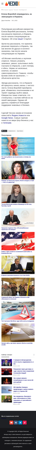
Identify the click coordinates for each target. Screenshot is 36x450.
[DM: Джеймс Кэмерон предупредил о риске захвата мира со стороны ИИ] (6, 389)
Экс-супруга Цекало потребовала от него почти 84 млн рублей (23, 380)
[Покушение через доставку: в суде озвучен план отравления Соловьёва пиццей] (6, 371)
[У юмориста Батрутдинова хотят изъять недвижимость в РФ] (6, 362)
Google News (7, 118)
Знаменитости (11, 131)
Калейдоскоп (23, 10)
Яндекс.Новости (19, 115)
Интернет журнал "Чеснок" (9, 10)
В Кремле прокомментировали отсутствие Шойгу (15, 275)
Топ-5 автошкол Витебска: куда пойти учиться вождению (17, 321)
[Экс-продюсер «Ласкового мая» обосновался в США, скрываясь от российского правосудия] (6, 398)
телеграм (7, 123)
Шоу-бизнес (20, 131)
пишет (20, 39)
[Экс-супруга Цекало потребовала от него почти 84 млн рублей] (6, 380)
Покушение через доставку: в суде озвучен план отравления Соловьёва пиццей (23, 371)
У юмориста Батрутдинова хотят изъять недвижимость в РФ (23, 362)
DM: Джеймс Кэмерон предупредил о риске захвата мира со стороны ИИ (23, 389)
